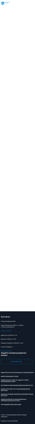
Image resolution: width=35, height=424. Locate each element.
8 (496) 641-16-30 (18, 343)
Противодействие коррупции (11, 404)
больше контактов (6, 351)
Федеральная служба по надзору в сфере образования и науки (15, 380)
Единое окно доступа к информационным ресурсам (15, 389)
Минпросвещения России (9, 376)
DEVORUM (15, 421)
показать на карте (6, 331)
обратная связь (16, 361)
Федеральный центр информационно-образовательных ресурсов (14, 400)
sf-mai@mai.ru (9, 347)
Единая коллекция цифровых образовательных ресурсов (17, 394)
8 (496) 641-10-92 (11, 339)
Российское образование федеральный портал (17, 385)
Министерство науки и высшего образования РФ (17, 372)
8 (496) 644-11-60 (12, 335)
